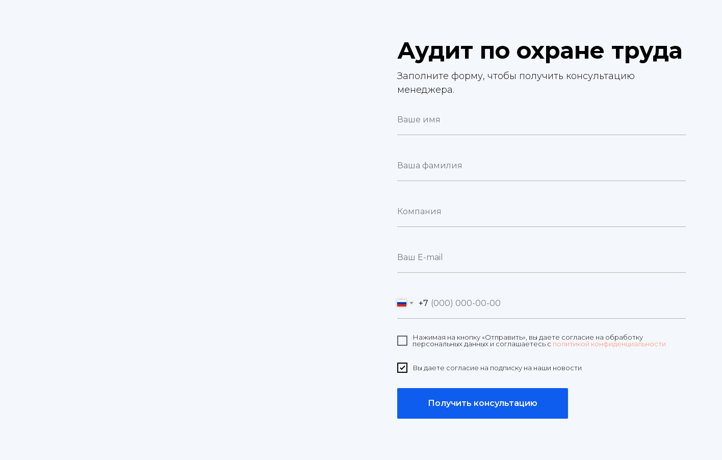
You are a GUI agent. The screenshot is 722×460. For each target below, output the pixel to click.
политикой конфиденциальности (609, 344)
